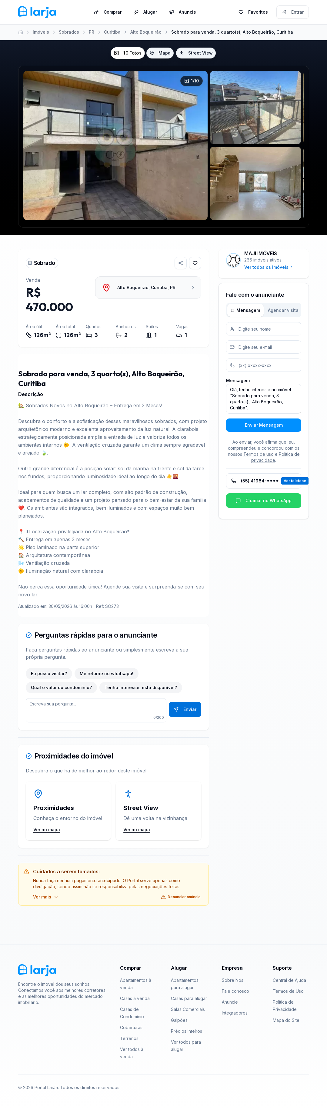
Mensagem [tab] (245, 310)
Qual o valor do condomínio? (61, 687)
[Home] (20, 32)
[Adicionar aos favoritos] (195, 263)
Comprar (108, 11)
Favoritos (253, 11)
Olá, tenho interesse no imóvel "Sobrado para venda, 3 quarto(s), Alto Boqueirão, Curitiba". (264, 399)
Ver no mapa (46, 829)
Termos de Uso (288, 991)
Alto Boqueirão (146, 32)
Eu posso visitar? (49, 673)
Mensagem (238, 380)
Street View (196, 52)
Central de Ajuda (289, 980)
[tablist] (264, 310)
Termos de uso (258, 454)
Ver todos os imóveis (268, 267)
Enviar (185, 709)
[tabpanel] (264, 377)
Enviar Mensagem (264, 425)
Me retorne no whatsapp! (106, 673)
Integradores (235, 1012)
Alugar (145, 11)
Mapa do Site (286, 1020)
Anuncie (182, 11)
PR (91, 32)
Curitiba (112, 32)
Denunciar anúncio (181, 897)
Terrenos (129, 1038)
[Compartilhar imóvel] (181, 263)
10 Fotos (127, 53)
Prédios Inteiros (186, 1031)
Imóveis (41, 32)
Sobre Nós (232, 980)
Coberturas (131, 1027)
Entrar (293, 11)
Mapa (160, 52)
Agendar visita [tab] (283, 310)
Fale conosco (235, 991)
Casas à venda (135, 998)
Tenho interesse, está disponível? (141, 687)
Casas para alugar (189, 998)
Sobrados (69, 32)
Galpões (179, 1020)
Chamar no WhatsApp (264, 500)
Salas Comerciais (188, 1009)
